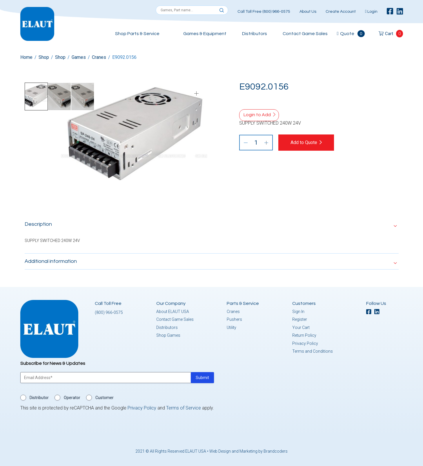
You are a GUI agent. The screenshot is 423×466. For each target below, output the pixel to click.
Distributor (39, 396)
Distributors (254, 33)
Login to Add (257, 114)
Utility (231, 326)
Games (79, 57)
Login (371, 12)
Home (26, 57)
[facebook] (390, 12)
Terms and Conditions (312, 350)
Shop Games (168, 334)
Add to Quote (308, 142)
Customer (104, 396)
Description (38, 223)
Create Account (341, 12)
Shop (44, 57)
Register (299, 318)
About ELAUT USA (172, 310)
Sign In (298, 310)
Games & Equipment (204, 33)
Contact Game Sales (305, 33)
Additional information (51, 260)
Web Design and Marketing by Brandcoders (248, 450)
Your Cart (301, 326)
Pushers (234, 318)
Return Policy (304, 334)
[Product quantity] (256, 142)
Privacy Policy (305, 342)
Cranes (99, 57)
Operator (72, 396)
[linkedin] (400, 12)
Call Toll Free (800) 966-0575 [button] (263, 12)
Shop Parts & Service (137, 33)
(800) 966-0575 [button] (109, 311)
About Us (307, 12)
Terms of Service (183, 407)
